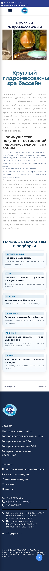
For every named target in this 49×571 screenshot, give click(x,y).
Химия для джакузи (15, 474)
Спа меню (8, 484)
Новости (7, 489)
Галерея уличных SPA (16, 441)
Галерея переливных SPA (19, 446)
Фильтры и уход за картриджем (23, 469)
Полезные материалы (17, 431)
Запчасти (8, 464)
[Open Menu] (10, 10)
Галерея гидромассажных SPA (22, 436)
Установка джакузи (15, 479)
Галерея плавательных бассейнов (17, 453)
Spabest (7, 425)
